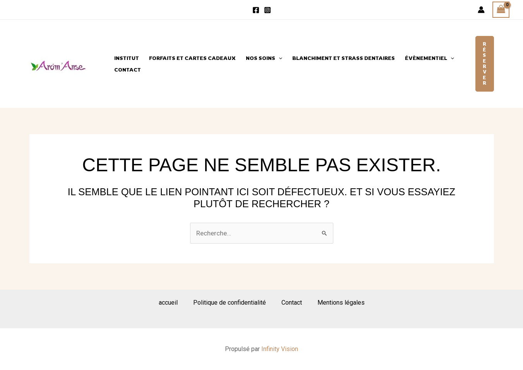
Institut (126, 58)
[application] (278, 58)
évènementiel (429, 58)
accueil (168, 302)
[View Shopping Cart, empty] (500, 10)
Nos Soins (264, 58)
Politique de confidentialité (229, 302)
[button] (484, 63)
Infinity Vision (279, 349)
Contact (127, 69)
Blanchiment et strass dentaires (343, 58)
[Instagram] (267, 10)
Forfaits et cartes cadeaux (192, 58)
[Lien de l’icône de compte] (481, 9)
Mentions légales (341, 302)
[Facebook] (255, 10)
